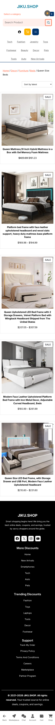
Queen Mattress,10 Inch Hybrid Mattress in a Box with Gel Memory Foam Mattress (28, 151)
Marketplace (27, 669)
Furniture (23, 70)
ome (28, 554)
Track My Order (27, 645)
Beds (32, 70)
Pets (46, 50)
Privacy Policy (27, 651)
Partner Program (27, 675)
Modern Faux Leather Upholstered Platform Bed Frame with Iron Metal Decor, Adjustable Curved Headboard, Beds (28, 400)
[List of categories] (25, 14)
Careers (27, 663)
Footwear (11, 50)
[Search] (48, 22)
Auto (23, 58)
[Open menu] (35, 32)
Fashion (21, 41)
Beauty (24, 50)
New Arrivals (37, 58)
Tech (9, 41)
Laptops (27, 613)
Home (6, 70)
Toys (45, 41)
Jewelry (34, 41)
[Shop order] (37, 84)
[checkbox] (47, 13)
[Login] (19, 32)
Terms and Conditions (27, 657)
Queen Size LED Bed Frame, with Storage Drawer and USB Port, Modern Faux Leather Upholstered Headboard (27, 481)
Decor (36, 50)
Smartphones (27, 566)
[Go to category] (52, 14)
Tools (14, 58)
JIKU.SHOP (27, 6)
